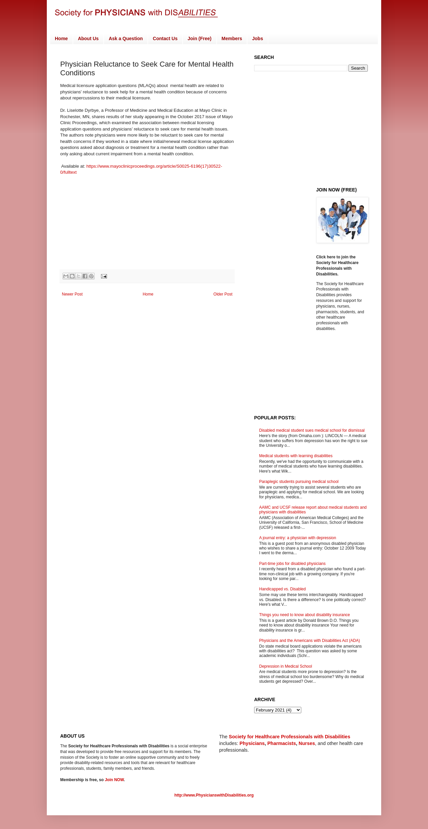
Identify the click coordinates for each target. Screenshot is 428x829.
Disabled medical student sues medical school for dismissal (311, 430)
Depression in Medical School (285, 666)
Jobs (257, 38)
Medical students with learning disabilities (295, 455)
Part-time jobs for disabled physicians (292, 563)
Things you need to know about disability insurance (304, 614)
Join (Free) (200, 38)
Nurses (307, 743)
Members (232, 38)
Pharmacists (282, 743)
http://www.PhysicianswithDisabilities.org (214, 795)
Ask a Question (126, 38)
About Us (88, 38)
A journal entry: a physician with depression (297, 537)
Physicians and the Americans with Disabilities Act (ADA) (309, 640)
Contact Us (165, 38)
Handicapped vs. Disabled (282, 589)
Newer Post (72, 294)
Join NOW (114, 779)
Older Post (222, 294)
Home (61, 38)
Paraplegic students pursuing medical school (298, 481)
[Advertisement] (310, 128)
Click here (326, 257)
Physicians (251, 743)
